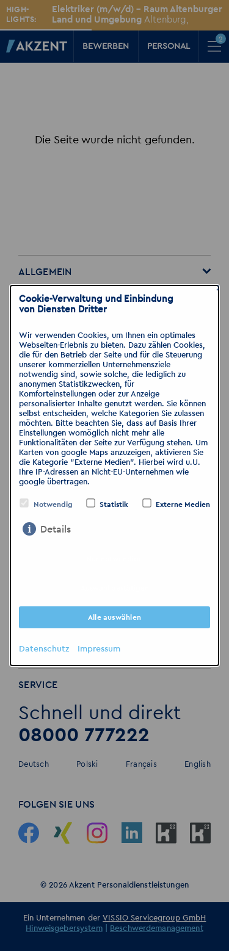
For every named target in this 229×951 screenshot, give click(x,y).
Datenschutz (44, 649)
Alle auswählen (114, 617)
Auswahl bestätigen (115, 588)
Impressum (99, 649)
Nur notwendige (114, 558)
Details (55, 529)
